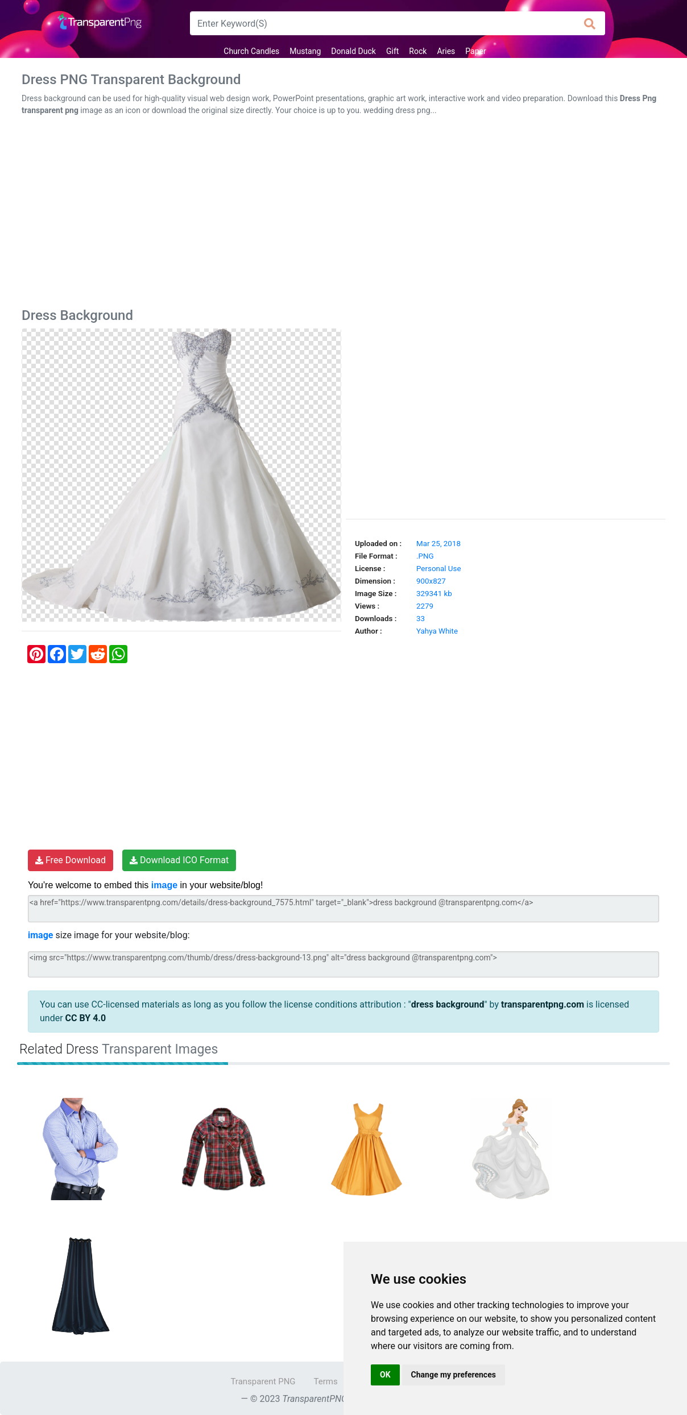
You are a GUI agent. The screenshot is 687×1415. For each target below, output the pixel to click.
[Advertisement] (343, 214)
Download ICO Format (179, 860)
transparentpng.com (542, 1004)
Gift (392, 51)
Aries (446, 51)
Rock (418, 51)
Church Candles (251, 51)
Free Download (70, 860)
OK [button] (385, 1374)
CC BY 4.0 (85, 1018)
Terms (326, 1381)
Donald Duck (353, 51)
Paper (475, 51)
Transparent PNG (262, 1381)
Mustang (305, 51)
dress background (448, 1004)
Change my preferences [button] (453, 1374)
